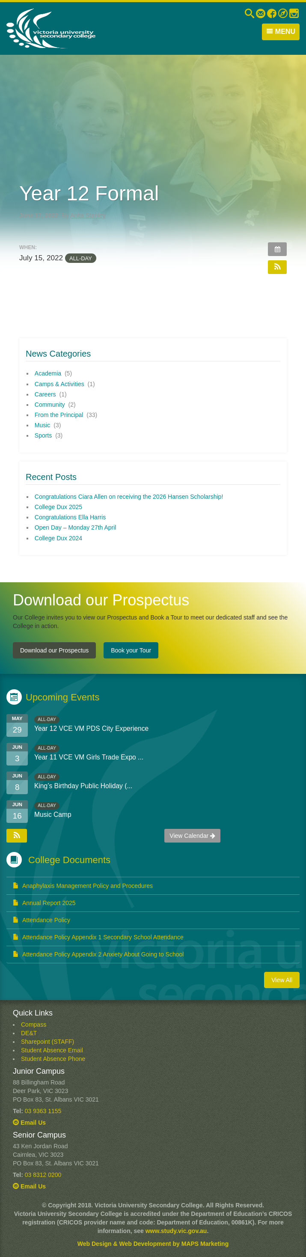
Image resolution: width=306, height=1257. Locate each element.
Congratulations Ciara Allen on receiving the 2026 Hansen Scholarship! (129, 496)
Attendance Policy (41, 920)
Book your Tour (131, 650)
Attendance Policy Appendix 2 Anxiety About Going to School (98, 954)
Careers (45, 394)
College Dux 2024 (58, 538)
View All (281, 980)
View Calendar (192, 835)
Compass (33, 1024)
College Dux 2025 (58, 506)
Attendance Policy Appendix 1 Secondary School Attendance (98, 937)
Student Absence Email (52, 1050)
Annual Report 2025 (44, 903)
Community (50, 404)
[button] (277, 267)
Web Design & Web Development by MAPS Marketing (153, 1243)
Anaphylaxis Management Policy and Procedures (83, 885)
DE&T (29, 1033)
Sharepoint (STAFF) (47, 1041)
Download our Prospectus (54, 650)
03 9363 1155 (43, 1111)
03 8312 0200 (43, 1174)
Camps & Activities (59, 384)
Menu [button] (280, 31)
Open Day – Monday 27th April (75, 527)
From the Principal (59, 414)
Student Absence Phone (53, 1058)
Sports (43, 435)
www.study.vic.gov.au (176, 1230)
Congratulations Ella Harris (70, 517)
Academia (48, 373)
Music (43, 425)
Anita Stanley (88, 215)
